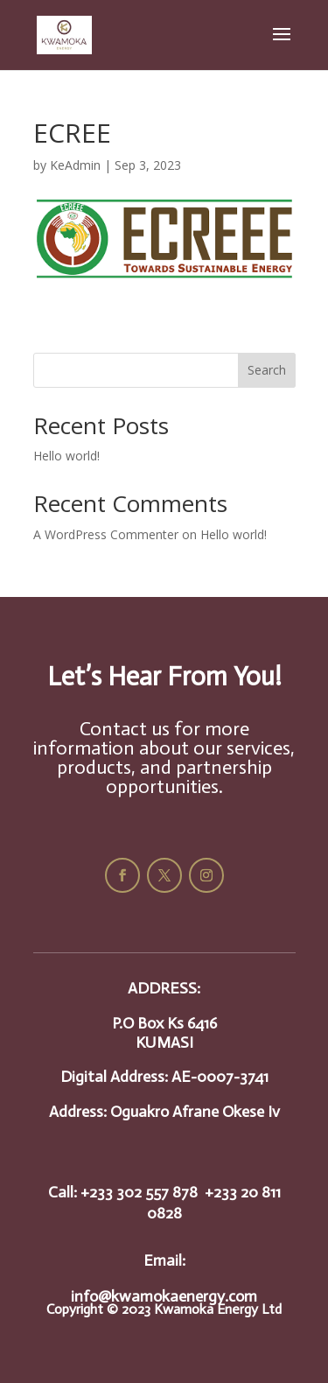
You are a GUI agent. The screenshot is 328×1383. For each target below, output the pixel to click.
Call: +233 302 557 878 (123, 1192)
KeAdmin (75, 165)
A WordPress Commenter (105, 534)
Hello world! (66, 455)
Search (267, 370)
